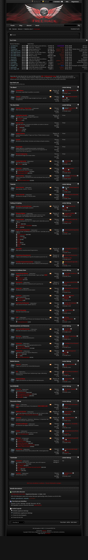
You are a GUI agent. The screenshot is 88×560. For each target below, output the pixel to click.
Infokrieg (18, 417)
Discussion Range (15, 401)
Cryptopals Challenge (34, 60)
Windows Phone (20, 379)
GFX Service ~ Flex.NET (70, 389)
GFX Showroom (22, 392)
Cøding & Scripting (16, 203)
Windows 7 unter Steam (34, 54)
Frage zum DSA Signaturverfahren (37, 59)
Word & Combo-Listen (24, 180)
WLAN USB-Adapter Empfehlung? (37, 67)
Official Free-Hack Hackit (70, 90)
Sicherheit (19, 168)
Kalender (14, 29)
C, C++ (19, 224)
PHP (19, 236)
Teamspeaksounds (22, 322)
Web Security (19, 123)
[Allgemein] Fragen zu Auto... (71, 288)
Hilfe (67, 1)
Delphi (19, 470)
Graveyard (19, 461)
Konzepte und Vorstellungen (79, 65)
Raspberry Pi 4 (37, 49)
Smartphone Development (23, 255)
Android (85, 57)
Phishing (20, 164)
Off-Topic (85, 46)
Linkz (19, 469)
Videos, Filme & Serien (24, 446)
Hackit (37, 25)
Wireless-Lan (21, 346)
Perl (19, 242)
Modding (20, 300)
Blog (20, 25)
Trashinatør (13, 457)
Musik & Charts (83, 51)
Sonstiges (20, 279)
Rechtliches (19, 449)
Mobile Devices (14, 361)
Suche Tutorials (20, 194)
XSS (18, 127)
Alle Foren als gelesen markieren (36, 483)
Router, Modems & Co (23, 348)
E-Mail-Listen (67, 161)
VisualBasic (20, 465)
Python (19, 244)
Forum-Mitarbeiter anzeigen (53, 483)
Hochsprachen (20, 219)
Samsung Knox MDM (33, 57)
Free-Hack (63, 522)
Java (19, 227)
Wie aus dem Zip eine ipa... (71, 255)
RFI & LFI (20, 129)
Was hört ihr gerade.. (34, 51)
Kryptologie (84, 59)
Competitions (19, 90)
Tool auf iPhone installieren (71, 371)
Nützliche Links (28, 29)
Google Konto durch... (69, 417)
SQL (19, 239)
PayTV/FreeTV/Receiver (22, 303)
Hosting (20, 354)
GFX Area (18, 389)
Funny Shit (84, 55)
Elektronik (19, 288)
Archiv (68, 522)
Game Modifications (23, 434)
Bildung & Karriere (21, 411)
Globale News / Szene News (79, 49)
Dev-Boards (19, 282)
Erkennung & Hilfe (22, 173)
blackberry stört (68, 473)
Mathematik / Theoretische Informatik (28, 415)
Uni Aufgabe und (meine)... (71, 248)
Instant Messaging (21, 310)
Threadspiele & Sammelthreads (26, 445)
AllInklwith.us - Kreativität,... (71, 423)
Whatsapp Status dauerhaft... (71, 194)
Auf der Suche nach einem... (35, 69)
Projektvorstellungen (22, 424)
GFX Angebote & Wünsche (25, 394)
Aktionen (20, 29)
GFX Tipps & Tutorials (23, 395)
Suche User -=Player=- (34, 47)
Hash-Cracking (20, 176)
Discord (29, 25)
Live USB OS (67, 329)
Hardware (84, 67)
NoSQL (19, 241)
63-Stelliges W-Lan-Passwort (71, 343)
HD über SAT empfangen (70, 303)
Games (18, 431)
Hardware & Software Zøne (18, 270)
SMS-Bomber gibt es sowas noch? (37, 64)
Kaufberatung (21, 298)
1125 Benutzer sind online (18, 494)
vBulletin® (44, 530)
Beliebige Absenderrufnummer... (68, 318)
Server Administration (23, 357)
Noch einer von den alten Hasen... (37, 52)
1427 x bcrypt (73, 176)
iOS (17, 371)
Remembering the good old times (37, 46)
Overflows (20, 118)
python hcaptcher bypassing (71, 230)
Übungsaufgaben (82, 60)
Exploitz (18, 139)
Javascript (20, 237)
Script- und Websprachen (23, 230)
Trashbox (18, 473)
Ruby (19, 246)
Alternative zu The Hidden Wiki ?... (37, 62)
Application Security (21, 115)
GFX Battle (20, 397)
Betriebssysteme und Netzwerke (19, 326)
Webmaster (19, 351)
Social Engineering (21, 161)
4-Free (85, 69)
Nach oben (74, 522)
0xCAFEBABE (14, 386)
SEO (19, 355)
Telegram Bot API (68, 310)
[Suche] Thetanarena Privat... (71, 431)
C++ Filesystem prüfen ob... (71, 219)
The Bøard (13, 87)
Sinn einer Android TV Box (70, 282)
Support (18, 96)
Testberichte (21, 278)
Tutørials (12, 184)
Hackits (19, 120)
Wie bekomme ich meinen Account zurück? (29, 467)
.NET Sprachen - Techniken (25, 225)
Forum (12, 25)
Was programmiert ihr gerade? (36, 65)
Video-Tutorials (22, 464)
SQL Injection (21, 126)
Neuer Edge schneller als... (70, 273)
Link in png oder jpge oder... (71, 262)
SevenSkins (47, 533)
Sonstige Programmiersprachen (24, 262)
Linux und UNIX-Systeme (23, 329)
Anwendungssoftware (22, 273)
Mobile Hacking (20, 133)
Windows (84, 54)
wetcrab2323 (37, 505)
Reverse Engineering (21, 154)
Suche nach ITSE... (68, 411)
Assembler (19, 248)
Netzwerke (19, 343)
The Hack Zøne (14, 105)
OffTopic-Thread (32, 55)
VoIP (17, 317)
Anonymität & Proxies (23, 171)
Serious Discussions (82, 62)
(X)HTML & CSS (22, 234)
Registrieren (75, 1)
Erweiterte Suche (75, 29)
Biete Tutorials (20, 187)
